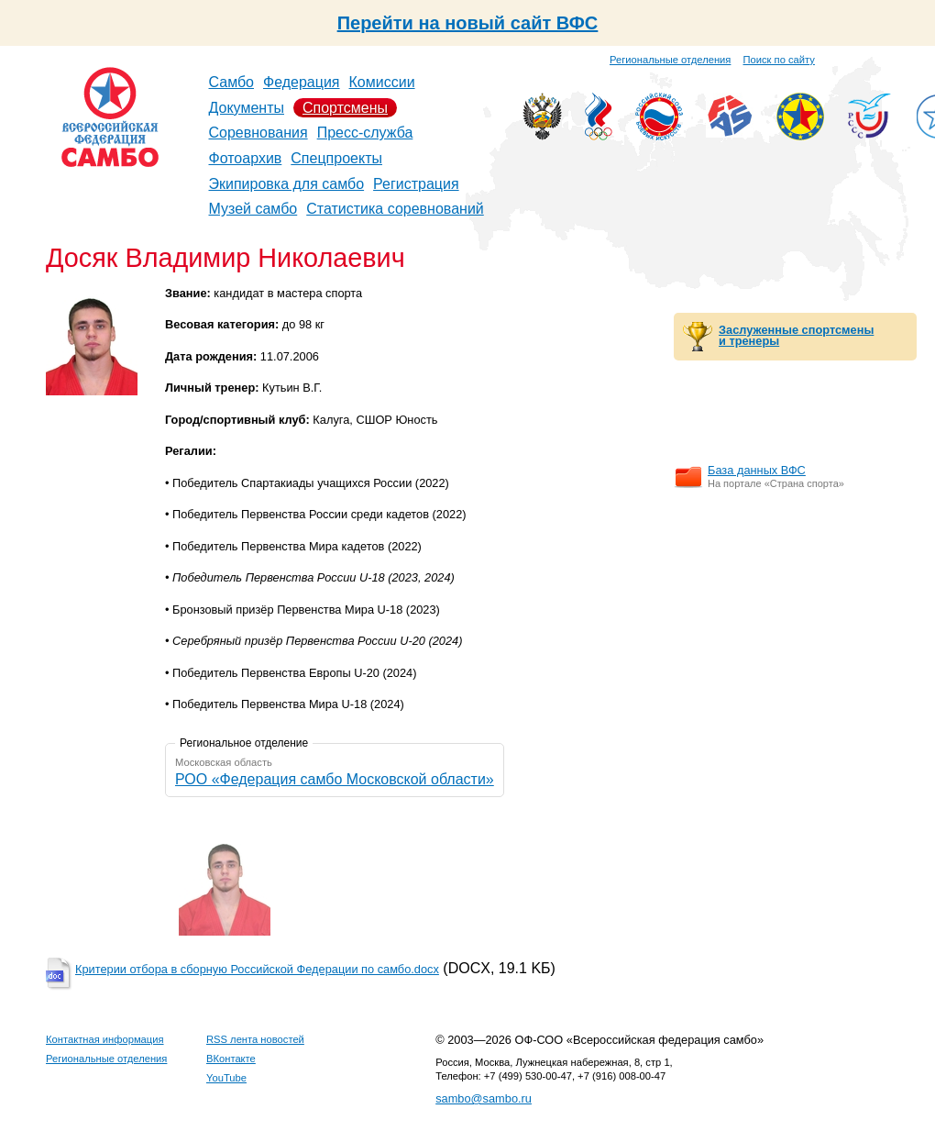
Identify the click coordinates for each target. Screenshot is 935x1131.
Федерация (301, 82)
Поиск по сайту (779, 59)
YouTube (226, 1077)
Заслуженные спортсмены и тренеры (796, 336)
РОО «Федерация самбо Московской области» (334, 779)
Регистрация (416, 184)
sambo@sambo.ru (483, 1098)
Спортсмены (345, 108)
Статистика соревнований (395, 208)
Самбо (232, 82)
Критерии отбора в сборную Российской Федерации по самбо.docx (257, 969)
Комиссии (382, 82)
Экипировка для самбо (287, 184)
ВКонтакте (231, 1058)
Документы (246, 108)
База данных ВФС (757, 470)
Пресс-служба (365, 132)
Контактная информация (105, 1039)
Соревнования (258, 132)
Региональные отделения (670, 59)
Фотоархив (245, 158)
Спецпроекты (336, 158)
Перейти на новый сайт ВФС (468, 23)
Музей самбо (253, 208)
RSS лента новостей (255, 1039)
